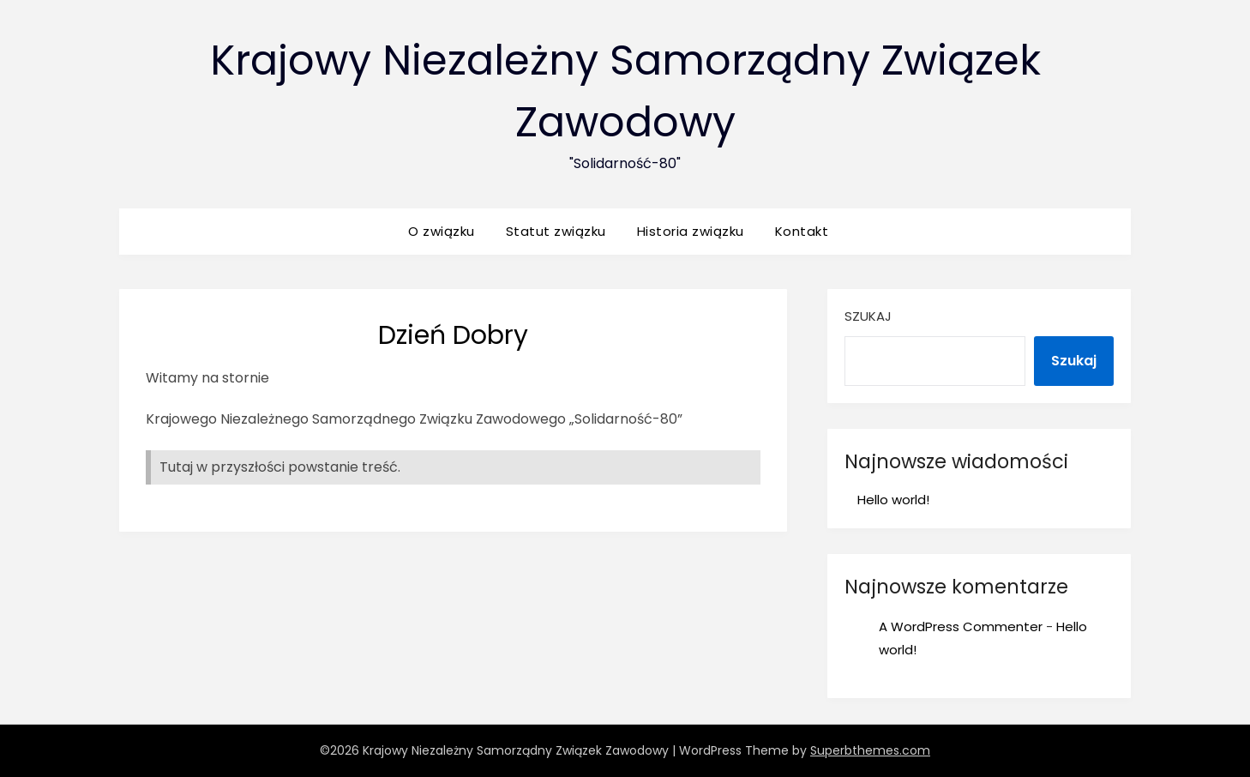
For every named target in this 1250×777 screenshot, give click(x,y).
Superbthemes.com (870, 750)
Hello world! (893, 500)
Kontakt (802, 231)
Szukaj (868, 316)
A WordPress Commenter (961, 626)
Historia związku (690, 231)
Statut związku (556, 231)
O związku (441, 231)
